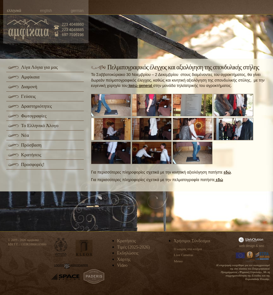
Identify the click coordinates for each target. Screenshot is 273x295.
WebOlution (252, 240)
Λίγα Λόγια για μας (39, 67)
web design (247, 246)
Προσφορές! (33, 164)
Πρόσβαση (31, 145)
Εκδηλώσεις (127, 253)
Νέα (25, 135)
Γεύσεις (28, 96)
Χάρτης (124, 259)
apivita (61, 247)
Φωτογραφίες (33, 115)
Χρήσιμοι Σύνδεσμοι (192, 241)
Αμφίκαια (30, 76)
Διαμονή (29, 86)
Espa (262, 256)
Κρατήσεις (31, 154)
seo (261, 246)
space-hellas (65, 276)
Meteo (178, 261)
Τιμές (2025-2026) (133, 247)
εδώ (227, 172)
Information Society (250, 256)
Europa (240, 256)
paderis (93, 276)
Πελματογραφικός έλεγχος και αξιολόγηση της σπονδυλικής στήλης (183, 67)
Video (122, 265)
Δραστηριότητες (36, 106)
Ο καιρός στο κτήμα (188, 249)
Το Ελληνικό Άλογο (39, 125)
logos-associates (71, 266)
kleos (84, 248)
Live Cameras (183, 255)
